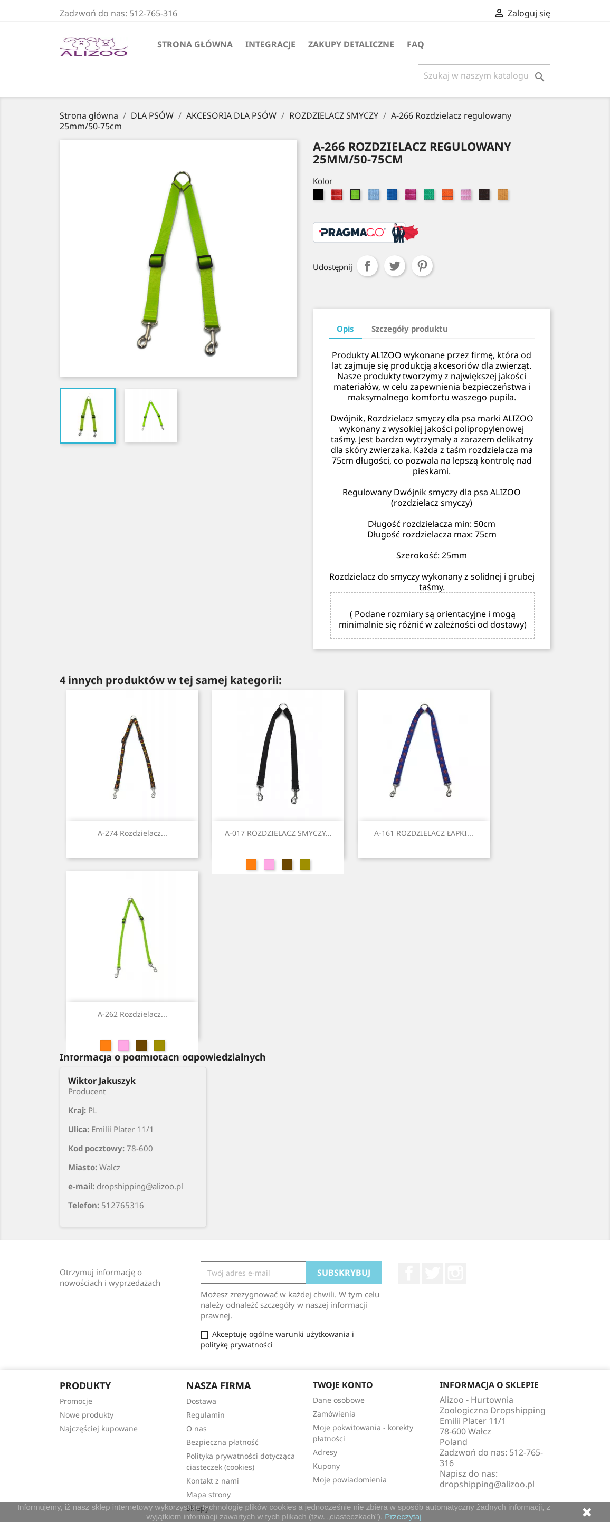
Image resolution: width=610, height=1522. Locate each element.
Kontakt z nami (212, 1481)
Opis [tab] (345, 328)
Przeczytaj (403, 1516)
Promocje (76, 1401)
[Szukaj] (484, 75)
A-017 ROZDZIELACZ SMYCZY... (278, 833)
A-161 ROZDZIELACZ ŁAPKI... (423, 833)
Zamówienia (334, 1414)
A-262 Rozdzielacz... (132, 1014)
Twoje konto (343, 1385)
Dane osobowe (339, 1400)
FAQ (415, 44)
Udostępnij (367, 265)
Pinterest (422, 265)
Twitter (432, 1273)
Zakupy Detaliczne (351, 44)
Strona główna (195, 44)
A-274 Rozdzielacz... (132, 833)
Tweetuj (394, 265)
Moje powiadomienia (350, 1480)
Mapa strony (208, 1494)
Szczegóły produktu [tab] (409, 328)
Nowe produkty (86, 1415)
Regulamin (205, 1415)
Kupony (326, 1466)
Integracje (270, 44)
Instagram (455, 1273)
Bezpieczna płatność (222, 1442)
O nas (196, 1428)
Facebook (409, 1273)
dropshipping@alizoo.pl (487, 1484)
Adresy (325, 1452)
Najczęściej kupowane (99, 1428)
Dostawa (201, 1401)
